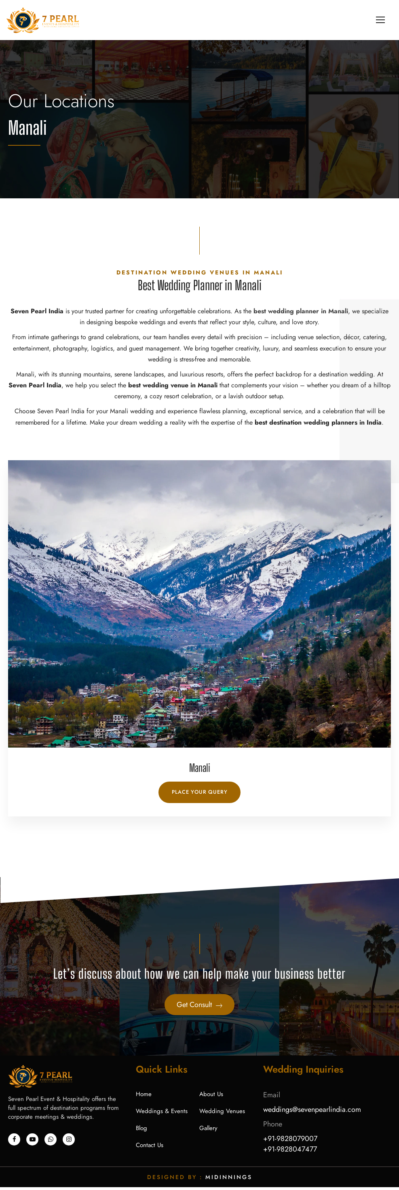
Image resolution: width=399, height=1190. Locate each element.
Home (144, 1096)
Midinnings (228, 1180)
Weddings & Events (162, 1113)
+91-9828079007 (290, 1141)
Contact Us (149, 1147)
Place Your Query (200, 795)
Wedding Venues (222, 1113)
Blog (141, 1130)
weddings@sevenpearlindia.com (312, 1112)
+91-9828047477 (290, 1152)
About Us (211, 1096)
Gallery (208, 1130)
